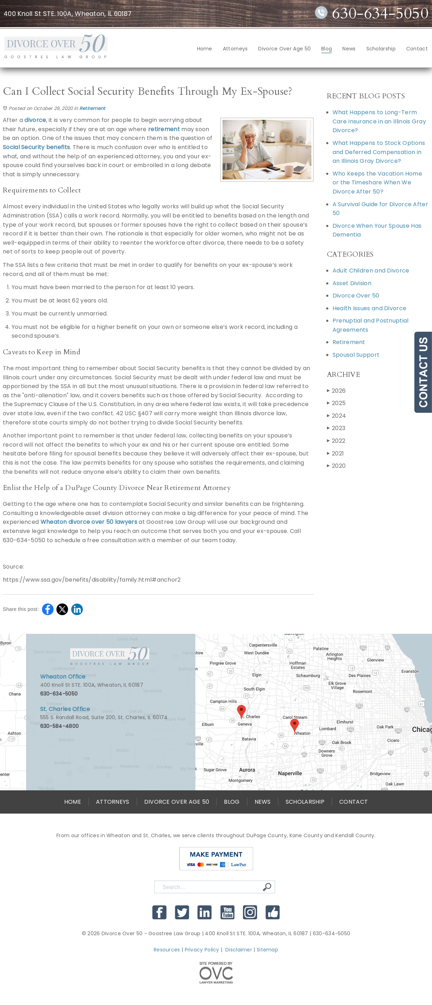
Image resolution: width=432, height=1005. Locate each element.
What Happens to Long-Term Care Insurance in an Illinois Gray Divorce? (379, 121)
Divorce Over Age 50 (284, 48)
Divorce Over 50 (356, 296)
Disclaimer (238, 949)
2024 (336, 415)
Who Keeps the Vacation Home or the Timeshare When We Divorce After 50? (377, 183)
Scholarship (381, 48)
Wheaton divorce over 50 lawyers (89, 522)
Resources (167, 949)
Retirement (92, 108)
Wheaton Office (63, 677)
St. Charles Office (65, 709)
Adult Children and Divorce (371, 270)
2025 (336, 403)
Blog (326, 48)
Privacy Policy (202, 949)
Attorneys (235, 48)
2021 (335, 453)
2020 (336, 465)
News (348, 48)
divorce (35, 120)
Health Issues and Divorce (370, 308)
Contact (417, 48)
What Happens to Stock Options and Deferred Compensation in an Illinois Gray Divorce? (379, 152)
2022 (336, 440)
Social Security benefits (36, 147)
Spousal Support (356, 355)
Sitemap (267, 949)
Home (204, 48)
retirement (164, 129)
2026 (336, 390)
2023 (336, 428)
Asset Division (352, 283)
